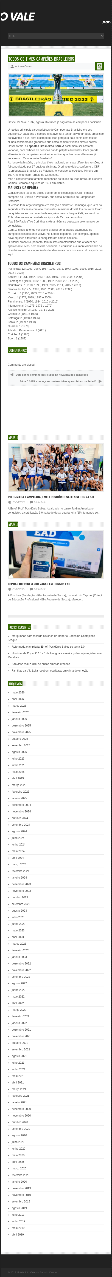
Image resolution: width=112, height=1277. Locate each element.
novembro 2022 (21, 970)
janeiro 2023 (19, 957)
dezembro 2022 (21, 963)
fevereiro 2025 (20, 791)
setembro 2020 (21, 1128)
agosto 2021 (19, 1056)
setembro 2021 (21, 1049)
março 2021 (19, 1089)
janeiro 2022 (19, 1023)
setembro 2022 (21, 976)
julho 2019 (18, 1214)
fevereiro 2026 (20, 712)
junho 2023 (18, 923)
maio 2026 (18, 692)
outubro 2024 (20, 818)
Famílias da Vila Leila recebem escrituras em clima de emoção (50, 670)
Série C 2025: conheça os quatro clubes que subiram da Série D (58, 381)
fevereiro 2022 (20, 1016)
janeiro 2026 (19, 719)
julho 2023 (18, 917)
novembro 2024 (21, 811)
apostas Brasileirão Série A (46, 146)
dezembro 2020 (21, 1109)
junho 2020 (18, 1148)
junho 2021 (18, 1069)
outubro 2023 (20, 897)
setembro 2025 (21, 745)
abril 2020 (18, 1161)
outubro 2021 (20, 1042)
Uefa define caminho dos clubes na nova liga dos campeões (52, 374)
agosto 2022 (19, 983)
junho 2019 (18, 1221)
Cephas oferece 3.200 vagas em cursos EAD (39, 583)
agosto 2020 (19, 1135)
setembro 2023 (21, 904)
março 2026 (19, 705)
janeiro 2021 (19, 1102)
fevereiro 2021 (20, 1095)
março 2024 (19, 864)
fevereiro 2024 (20, 871)
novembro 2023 (21, 890)
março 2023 (19, 943)
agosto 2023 (19, 910)
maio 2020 (18, 1155)
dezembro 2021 (21, 1029)
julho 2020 (18, 1142)
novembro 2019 (21, 1195)
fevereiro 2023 (20, 950)
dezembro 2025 (21, 725)
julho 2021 (18, 1062)
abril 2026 (18, 699)
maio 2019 (18, 1228)
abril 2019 (18, 1234)
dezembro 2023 (21, 884)
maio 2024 (18, 851)
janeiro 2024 (19, 877)
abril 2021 (18, 1082)
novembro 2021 (21, 1036)
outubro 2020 (20, 1122)
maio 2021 (18, 1076)
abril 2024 (18, 857)
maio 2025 (18, 771)
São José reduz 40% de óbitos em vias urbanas (41, 664)
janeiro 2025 (19, 798)
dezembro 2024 (21, 805)
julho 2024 (18, 838)
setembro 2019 (21, 1201)
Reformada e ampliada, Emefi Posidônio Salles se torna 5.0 (51, 496)
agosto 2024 (19, 831)
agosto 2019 (19, 1208)
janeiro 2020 (19, 1181)
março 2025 (19, 785)
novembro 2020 (21, 1115)
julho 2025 (18, 758)
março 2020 (19, 1168)
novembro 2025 (21, 732)
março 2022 (19, 1009)
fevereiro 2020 (20, 1175)
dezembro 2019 (21, 1188)
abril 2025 (18, 778)
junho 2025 (18, 765)
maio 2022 (18, 996)
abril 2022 (18, 1003)
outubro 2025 (20, 738)
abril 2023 (18, 937)
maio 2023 (18, 930)
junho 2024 (18, 844)
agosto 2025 (19, 752)
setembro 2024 (21, 824)
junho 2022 (18, 990)
